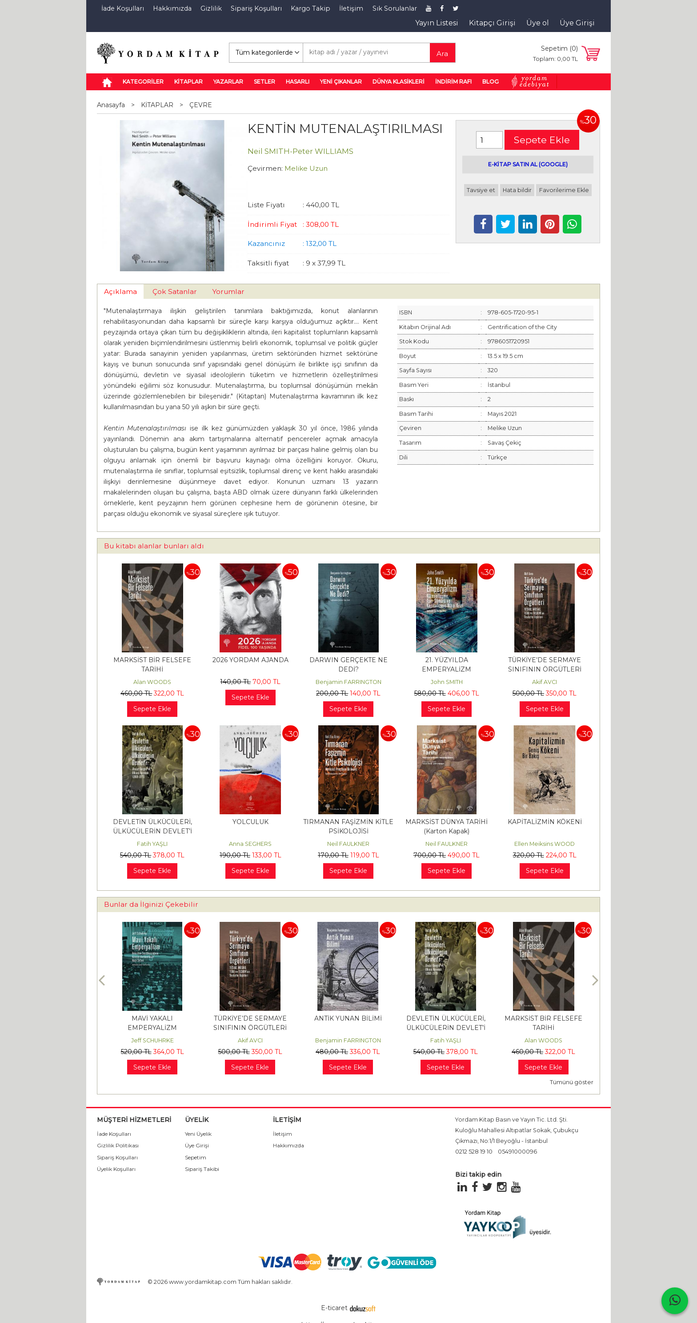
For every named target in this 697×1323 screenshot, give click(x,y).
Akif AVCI (544, 682)
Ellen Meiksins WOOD (544, 843)
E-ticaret (334, 1308)
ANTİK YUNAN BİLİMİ (446, 1018)
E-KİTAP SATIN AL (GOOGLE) (528, 164)
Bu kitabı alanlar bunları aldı (154, 546)
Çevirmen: (265, 168)
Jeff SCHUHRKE (250, 1040)
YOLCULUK (250, 822)
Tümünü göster (571, 1082)
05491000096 (517, 1151)
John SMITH (447, 682)
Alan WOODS (152, 682)
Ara (442, 53)
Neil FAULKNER (348, 843)
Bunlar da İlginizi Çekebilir (151, 904)
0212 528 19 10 (474, 1151)
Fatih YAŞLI (152, 843)
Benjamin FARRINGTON (348, 682)
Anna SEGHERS (250, 843)
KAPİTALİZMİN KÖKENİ (545, 822)
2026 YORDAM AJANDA (250, 660)
